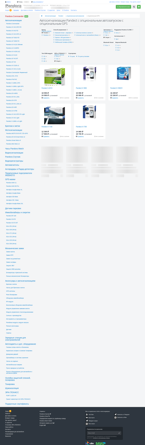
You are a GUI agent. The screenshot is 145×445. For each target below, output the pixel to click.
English (42, 425)
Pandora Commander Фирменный (16, 72)
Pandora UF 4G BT (12, 58)
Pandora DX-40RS (12, 93)
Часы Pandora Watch (14, 149)
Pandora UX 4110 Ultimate (14, 44)
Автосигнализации (50, 16)
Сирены (8, 333)
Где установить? (38, 2)
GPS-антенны (10, 291)
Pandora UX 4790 (11, 111)
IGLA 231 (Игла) (11, 236)
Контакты (74, 10)
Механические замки (14, 248)
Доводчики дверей (12, 354)
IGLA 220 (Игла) (11, 240)
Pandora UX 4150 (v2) (13, 51)
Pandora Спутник (12, 157)
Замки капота (10, 251)
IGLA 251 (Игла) (11, 226)
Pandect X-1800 (81, 88)
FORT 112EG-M (11, 395)
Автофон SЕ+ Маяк (12, 200)
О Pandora (65, 10)
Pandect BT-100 (11, 216)
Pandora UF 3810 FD (12, 37)
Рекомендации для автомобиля (14, 431)
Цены (58, 10)
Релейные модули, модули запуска (17, 322)
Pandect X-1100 (47, 126)
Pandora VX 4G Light (12, 118)
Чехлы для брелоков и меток (15, 287)
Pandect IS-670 (11, 219)
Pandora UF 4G (11, 62)
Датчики (8, 329)
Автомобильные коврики (14, 364)
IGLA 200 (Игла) (11, 243)
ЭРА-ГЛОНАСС (12, 392)
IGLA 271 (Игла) (11, 233)
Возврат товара (125, 2)
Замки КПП (9, 255)
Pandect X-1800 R (116, 88)
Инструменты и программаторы (16, 319)
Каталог (16, 10)
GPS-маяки (10, 179)
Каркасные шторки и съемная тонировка (19, 350)
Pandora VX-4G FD (12, 30)
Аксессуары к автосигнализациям (20, 281)
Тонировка (10, 384)
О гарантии (51, 10)
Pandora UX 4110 (11, 55)
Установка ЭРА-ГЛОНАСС (13, 425)
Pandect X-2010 (47, 88)
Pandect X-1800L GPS (13, 83)
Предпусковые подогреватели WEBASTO (18, 174)
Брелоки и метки (12, 126)
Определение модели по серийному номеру (53, 418)
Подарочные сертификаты (17, 404)
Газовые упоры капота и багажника (17, 347)
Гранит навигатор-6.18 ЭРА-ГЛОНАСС (18, 399)
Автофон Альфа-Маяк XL (14, 189)
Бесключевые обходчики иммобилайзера (19, 305)
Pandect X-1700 (81, 126)
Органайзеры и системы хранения (17, 357)
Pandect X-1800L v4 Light (14, 121)
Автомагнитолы (12, 165)
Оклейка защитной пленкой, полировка (17, 379)
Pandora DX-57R (11, 100)
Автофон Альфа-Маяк (13, 193)
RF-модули (9, 301)
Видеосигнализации (14, 153)
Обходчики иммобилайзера (15, 298)
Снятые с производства (13, 315)
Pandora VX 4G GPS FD (13, 27)
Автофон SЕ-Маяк (12, 196)
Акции (7, 10)
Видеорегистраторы (14, 161)
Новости (7, 413)
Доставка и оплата (114, 2)
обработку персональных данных (101, 438)
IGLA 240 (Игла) (11, 229)
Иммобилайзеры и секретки (17, 212)
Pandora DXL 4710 (12, 76)
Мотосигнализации (13, 130)
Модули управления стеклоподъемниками (19, 312)
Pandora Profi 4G (11, 79)
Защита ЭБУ (10, 265)
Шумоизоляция (12, 388)
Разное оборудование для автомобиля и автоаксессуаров (19, 372)
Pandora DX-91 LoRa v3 (13, 104)
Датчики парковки (13, 208)
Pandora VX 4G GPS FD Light (15, 114)
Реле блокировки (11, 294)
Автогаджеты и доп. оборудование (20, 344)
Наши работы (9, 427)
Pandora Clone (44, 416)
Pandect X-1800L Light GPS (14, 86)
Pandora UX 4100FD (12, 48)
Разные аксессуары (12, 326)
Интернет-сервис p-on (46, 423)
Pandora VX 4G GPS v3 (13, 34)
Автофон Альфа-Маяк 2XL (14, 203)
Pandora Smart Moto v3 (13, 140)
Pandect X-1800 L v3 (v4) (14, 90)
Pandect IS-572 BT (12, 223)
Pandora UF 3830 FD (12, 41)
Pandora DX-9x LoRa (12, 97)
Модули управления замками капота (18, 308)
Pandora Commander (14, 16)
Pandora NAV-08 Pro (12, 186)
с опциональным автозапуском (75, 16)
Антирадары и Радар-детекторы (19, 169)
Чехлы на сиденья (12, 361)
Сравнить (46, 98)
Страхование (9, 434)
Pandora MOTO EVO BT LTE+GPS (17, 133)
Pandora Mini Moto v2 (13, 144)
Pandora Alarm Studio (46, 420)
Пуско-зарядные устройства (15, 368)
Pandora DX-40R (11, 107)
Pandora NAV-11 (11, 182)
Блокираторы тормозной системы (17, 272)
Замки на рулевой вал (13, 258)
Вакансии (8, 436)
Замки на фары (11, 262)
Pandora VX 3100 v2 (12, 65)
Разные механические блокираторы (17, 276)
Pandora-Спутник (40, 10)
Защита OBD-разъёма (13, 269)
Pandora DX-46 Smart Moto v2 (15, 137)
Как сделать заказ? (135, 2)
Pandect (60, 16)
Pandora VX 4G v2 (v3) (13, 69)
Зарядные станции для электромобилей (15, 339)
